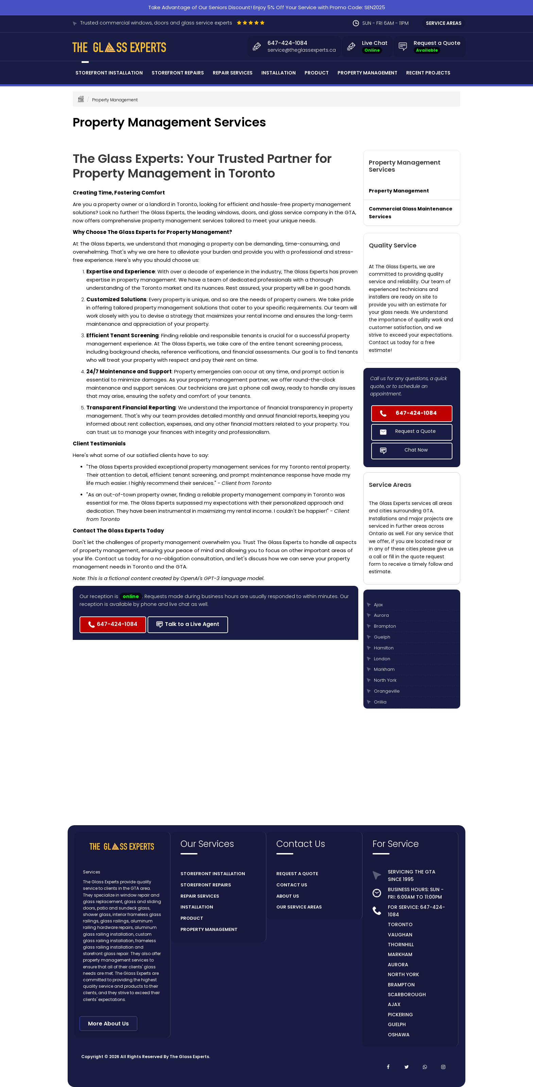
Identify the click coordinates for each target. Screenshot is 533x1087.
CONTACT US (291, 885)
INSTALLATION (196, 907)
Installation (278, 72)
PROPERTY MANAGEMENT (209, 929)
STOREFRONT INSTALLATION (212, 873)
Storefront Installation (109, 72)
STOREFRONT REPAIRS (205, 885)
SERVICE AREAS (444, 23)
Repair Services (233, 72)
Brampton (385, 626)
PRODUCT (191, 918)
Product (317, 72)
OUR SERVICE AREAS (299, 907)
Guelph (382, 637)
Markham (384, 669)
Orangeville (387, 691)
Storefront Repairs (178, 72)
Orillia (380, 702)
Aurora (381, 615)
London (382, 659)
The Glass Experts (189, 1056)
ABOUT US (287, 896)
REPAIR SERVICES (199, 896)
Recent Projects (428, 72)
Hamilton (384, 648)
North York (385, 680)
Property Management (367, 72)
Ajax (378, 604)
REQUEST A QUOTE (297, 873)
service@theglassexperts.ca (302, 50)
